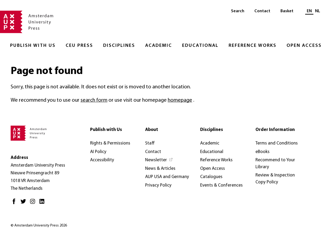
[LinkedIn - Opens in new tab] (43, 203)
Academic (158, 45)
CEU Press (79, 45)
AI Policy (98, 152)
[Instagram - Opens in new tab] (34, 203)
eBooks (262, 152)
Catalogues (211, 177)
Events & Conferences (221, 185)
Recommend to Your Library (275, 163)
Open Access (304, 45)
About (151, 129)
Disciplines (119, 45)
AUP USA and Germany (167, 177)
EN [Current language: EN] (309, 11)
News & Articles (160, 168)
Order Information (275, 129)
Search (237, 11)
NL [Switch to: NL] (317, 11)
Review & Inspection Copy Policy (275, 178)
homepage (180, 100)
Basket (286, 11)
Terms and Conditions (276, 143)
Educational (200, 45)
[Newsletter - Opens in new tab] (159, 160)
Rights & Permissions (110, 143)
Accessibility (102, 160)
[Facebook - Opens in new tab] (15, 203)
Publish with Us (33, 45)
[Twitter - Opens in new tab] (24, 203)
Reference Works (252, 45)
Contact (262, 11)
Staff (150, 143)
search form (94, 100)
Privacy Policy (158, 185)
